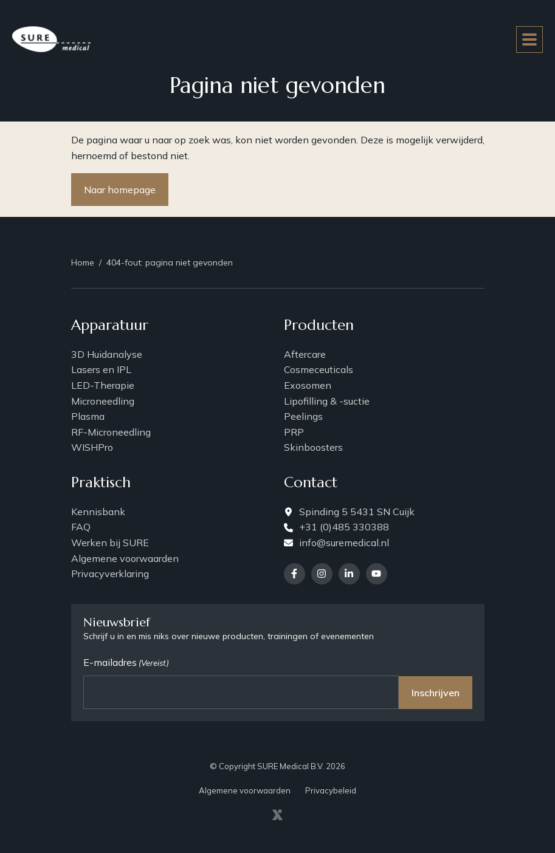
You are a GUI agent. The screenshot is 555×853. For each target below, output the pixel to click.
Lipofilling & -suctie (327, 401)
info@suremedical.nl (336, 542)
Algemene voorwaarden (125, 558)
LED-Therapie (102, 385)
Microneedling (102, 401)
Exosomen (307, 385)
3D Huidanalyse (106, 354)
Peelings (303, 416)
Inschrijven (436, 693)
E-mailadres (126, 663)
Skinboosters (313, 447)
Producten (319, 326)
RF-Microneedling (111, 432)
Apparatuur (109, 326)
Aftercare (305, 354)
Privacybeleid (330, 790)
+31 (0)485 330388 (336, 527)
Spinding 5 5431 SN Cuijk (349, 511)
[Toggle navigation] (529, 39)
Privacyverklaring (110, 573)
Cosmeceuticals (318, 369)
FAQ (81, 527)
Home (82, 262)
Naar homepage (120, 189)
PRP (294, 432)
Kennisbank (98, 511)
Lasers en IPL (101, 369)
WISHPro (92, 447)
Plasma (88, 416)
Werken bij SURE (110, 542)
